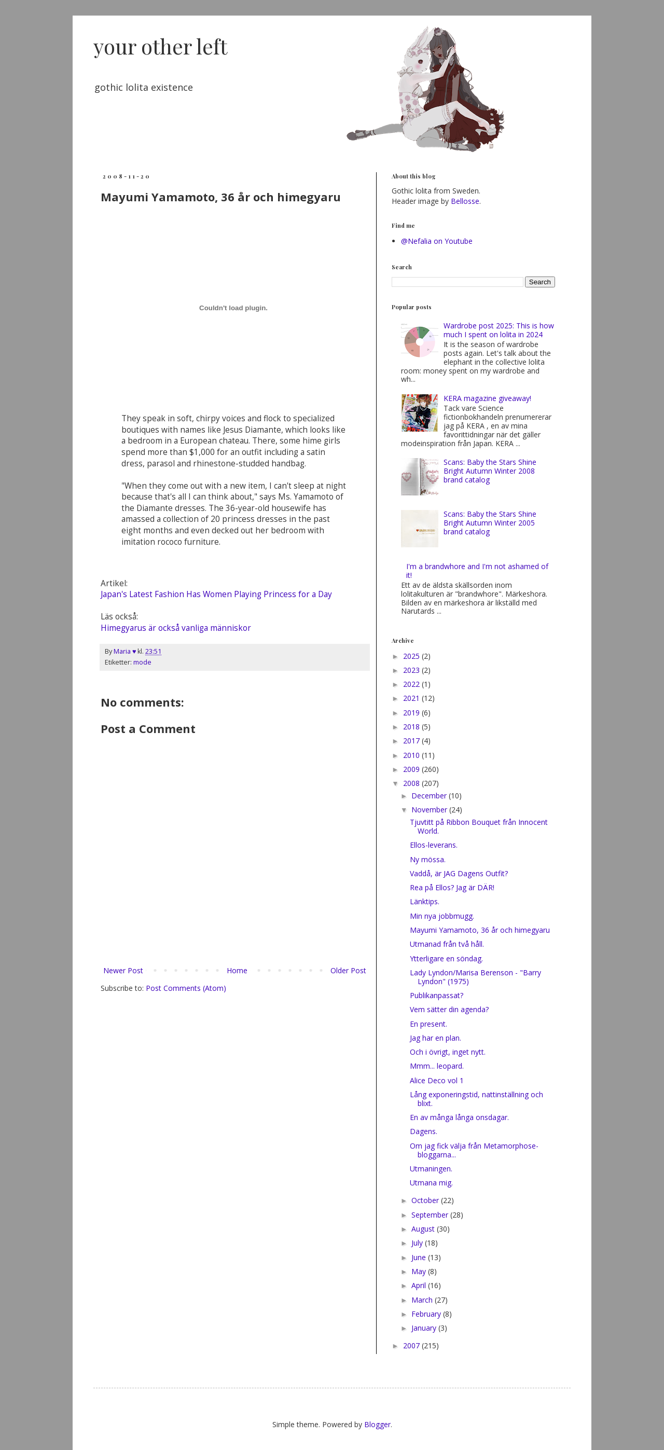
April (419, 1285)
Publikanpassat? (436, 995)
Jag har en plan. (435, 1038)
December (430, 795)
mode (142, 662)
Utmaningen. (431, 1168)
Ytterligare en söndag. (446, 958)
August (424, 1229)
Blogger (377, 1424)
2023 (412, 670)
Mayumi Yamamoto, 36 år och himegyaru (480, 930)
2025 (412, 656)
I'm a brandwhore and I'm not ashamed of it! (477, 570)
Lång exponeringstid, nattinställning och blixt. (476, 1098)
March (423, 1300)
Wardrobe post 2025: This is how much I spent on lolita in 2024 (499, 330)
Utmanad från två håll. (447, 944)
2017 (412, 740)
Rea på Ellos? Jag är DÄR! (452, 887)
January (424, 1328)
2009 (412, 769)
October (426, 1200)
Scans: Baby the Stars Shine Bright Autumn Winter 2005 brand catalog (490, 522)
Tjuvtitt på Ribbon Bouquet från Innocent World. (479, 826)
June (419, 1257)
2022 (412, 684)
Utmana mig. (431, 1182)
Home (237, 970)
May (419, 1271)
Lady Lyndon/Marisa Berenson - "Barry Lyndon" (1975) (475, 977)
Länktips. (424, 901)
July (418, 1243)
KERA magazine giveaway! (487, 398)
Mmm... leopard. (437, 1066)
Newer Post (123, 970)
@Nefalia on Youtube (437, 241)
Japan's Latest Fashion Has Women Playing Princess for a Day (216, 594)
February (427, 1314)
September (430, 1215)
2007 (412, 1345)
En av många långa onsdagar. (459, 1117)
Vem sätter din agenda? (449, 1009)
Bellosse (465, 201)
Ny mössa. (428, 859)
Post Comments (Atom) (186, 988)
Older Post (348, 970)
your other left (160, 46)
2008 (412, 783)
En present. (428, 1024)
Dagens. (423, 1131)
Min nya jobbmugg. (442, 916)
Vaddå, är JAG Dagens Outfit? (459, 873)
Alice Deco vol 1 (437, 1080)
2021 (412, 698)
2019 (412, 712)
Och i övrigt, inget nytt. (448, 1052)
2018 (412, 726)
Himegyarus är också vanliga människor (176, 628)
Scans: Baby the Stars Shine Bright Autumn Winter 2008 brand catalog (490, 471)
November (430, 809)
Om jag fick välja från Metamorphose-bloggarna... (474, 1150)
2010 (412, 755)
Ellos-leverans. (434, 845)
